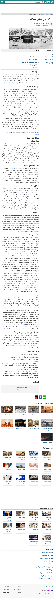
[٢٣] (5, 328)
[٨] (2, 161)
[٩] (14, 182)
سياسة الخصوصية (17, 589)
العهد (18, 150)
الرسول (10, 94)
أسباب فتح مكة (49, 57)
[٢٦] (19, 354)
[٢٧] (23, 367)
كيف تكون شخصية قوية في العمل (44, 567)
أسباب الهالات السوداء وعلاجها (45, 573)
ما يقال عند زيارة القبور (47, 555)
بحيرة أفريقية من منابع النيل (46, 576)
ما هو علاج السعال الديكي (46, 558)
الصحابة (31, 287)
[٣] (12, 82)
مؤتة (38, 172)
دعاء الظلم (50, 564)
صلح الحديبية (17, 168)
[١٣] (15, 231)
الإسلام (30, 346)
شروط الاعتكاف (49, 570)
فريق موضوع (6, 592)
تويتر (36, 397)
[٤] (4, 82)
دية (21, 146)
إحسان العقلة (37, 23)
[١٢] (16, 231)
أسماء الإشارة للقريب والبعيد (46, 579)
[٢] (32, 82)
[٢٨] (26, 377)
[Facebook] (52, 587)
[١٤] (16, 247)
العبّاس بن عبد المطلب (22, 242)
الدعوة (30, 110)
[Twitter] (49, 587)
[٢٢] (22, 324)
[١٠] (20, 194)
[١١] (11, 208)
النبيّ (9, 215)
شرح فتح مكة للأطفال (49, 63)
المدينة (22, 197)
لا (18, 391)
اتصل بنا (7, 586)
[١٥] (9, 249)
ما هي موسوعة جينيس (47, 552)
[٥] (14, 115)
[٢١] (24, 324)
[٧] (13, 157)
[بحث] (42, 2)
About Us (19, 592)
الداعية (18, 336)
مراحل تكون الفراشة (48, 561)
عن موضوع (19, 586)
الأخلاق (37, 338)
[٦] (11, 128)
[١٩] (35, 307)
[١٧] (12, 291)
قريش (33, 112)
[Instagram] (46, 587)
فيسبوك (40, 397)
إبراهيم (25, 327)
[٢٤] (35, 343)
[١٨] (27, 305)
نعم (22, 391)
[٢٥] (29, 347)
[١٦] (9, 270)
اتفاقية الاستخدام (5, 589)
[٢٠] (2, 312)
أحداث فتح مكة (49, 60)
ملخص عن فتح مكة (49, 53)
